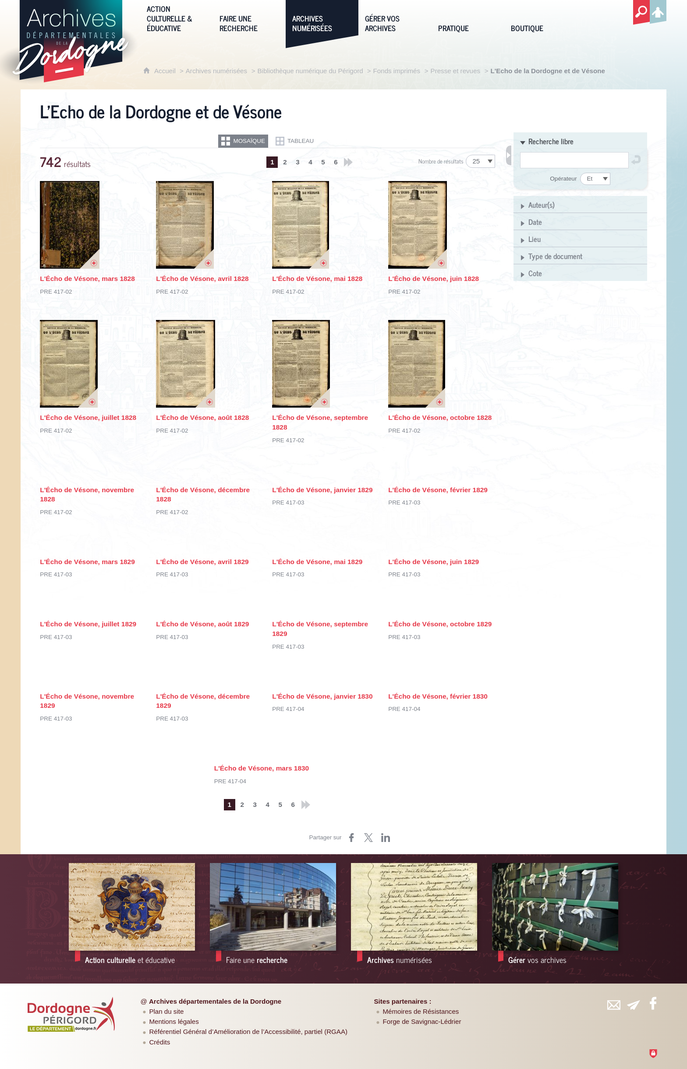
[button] (580, 140)
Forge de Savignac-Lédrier (422, 1021)
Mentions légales (173, 1021)
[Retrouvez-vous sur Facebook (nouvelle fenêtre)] (652, 1003)
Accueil (165, 71)
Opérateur (563, 178)
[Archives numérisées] (322, 18)
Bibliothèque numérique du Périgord (311, 71)
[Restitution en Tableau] (295, 141)
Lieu (534, 238)
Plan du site (166, 1011)
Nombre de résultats (441, 160)
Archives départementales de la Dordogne (215, 1001)
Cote (535, 273)
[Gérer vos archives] (394, 18)
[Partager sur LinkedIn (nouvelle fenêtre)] (385, 837)
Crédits (159, 1042)
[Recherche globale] (641, 12)
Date (535, 221)
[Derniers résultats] (348, 162)
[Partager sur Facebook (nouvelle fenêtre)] (351, 837)
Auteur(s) (541, 204)
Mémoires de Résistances (421, 1011)
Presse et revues (455, 71)
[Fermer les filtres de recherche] (508, 155)
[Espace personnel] (658, 10)
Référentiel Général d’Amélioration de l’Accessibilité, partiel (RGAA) (248, 1031)
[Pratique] (468, 18)
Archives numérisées (216, 71)
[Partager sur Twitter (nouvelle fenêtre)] (368, 837)
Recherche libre (551, 141)
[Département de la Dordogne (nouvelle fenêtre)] (71, 1014)
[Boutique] (540, 18)
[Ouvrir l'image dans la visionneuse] (69, 225)
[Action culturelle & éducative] (176, 18)
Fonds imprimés (396, 71)
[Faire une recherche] (249, 18)
